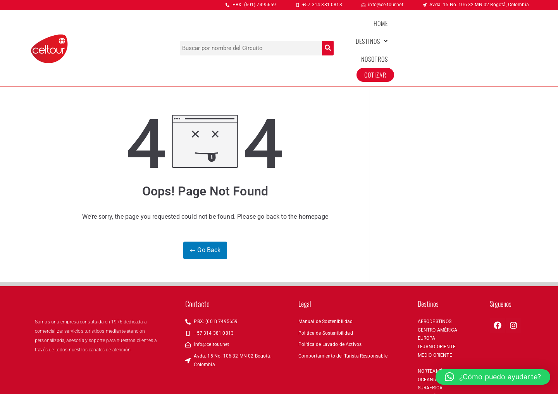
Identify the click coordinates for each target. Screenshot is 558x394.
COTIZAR (506, 29)
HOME (390, 29)
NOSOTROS (467, 29)
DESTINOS (426, 29)
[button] (425, 29)
